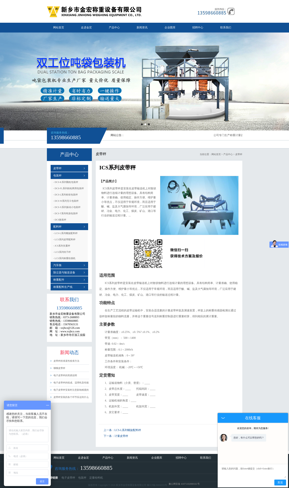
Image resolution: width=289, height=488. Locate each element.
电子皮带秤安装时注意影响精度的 (71, 390)
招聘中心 (197, 27)
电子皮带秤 (68, 477)
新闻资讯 (142, 27)
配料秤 (57, 226)
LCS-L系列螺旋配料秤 (65, 233)
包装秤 (57, 175)
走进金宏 (86, 27)
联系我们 (225, 27)
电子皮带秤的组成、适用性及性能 (71, 382)
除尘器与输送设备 (64, 272)
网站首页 (58, 27)
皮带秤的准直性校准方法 (66, 361)
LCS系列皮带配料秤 (64, 239)
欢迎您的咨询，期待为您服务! (252, 428)
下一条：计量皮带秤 (116, 436)
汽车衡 (57, 265)
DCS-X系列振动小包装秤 (67, 207)
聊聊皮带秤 (59, 368)
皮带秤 (57, 168)
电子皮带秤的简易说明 (65, 375)
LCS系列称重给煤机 (64, 258)
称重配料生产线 (62, 287)
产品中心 (114, 27)
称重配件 (58, 279)
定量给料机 (96, 477)
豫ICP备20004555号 (157, 485)
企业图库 (170, 27)
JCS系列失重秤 (61, 245)
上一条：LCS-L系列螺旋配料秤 (122, 430)
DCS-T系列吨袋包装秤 (65, 213)
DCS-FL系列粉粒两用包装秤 (68, 188)
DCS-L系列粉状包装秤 (65, 194)
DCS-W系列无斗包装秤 (66, 201)
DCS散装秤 (59, 219)
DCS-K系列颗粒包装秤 (65, 182)
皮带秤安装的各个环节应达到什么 (71, 397)
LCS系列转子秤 (62, 252)
